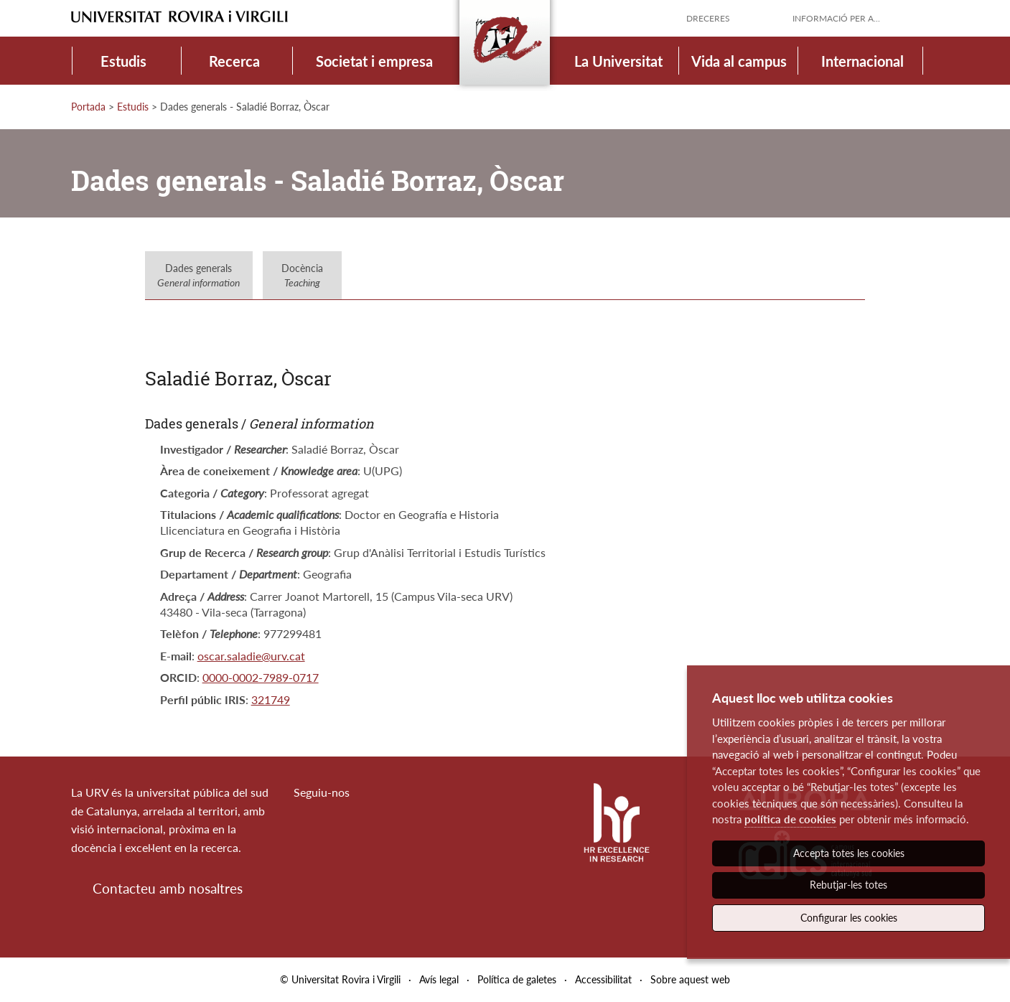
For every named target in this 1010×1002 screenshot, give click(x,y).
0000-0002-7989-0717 (260, 677)
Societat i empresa (374, 61)
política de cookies (790, 819)
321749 (270, 699)
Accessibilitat (603, 979)
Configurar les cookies (848, 918)
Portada (88, 106)
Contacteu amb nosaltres (168, 888)
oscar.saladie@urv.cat (251, 655)
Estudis (123, 61)
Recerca (234, 61)
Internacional (862, 61)
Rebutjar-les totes (848, 885)
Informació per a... (836, 18)
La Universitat (618, 61)
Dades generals (198, 275)
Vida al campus (739, 61)
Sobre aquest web (690, 979)
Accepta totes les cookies (848, 853)
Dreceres (708, 18)
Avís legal (439, 979)
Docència (302, 275)
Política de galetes (516, 979)
